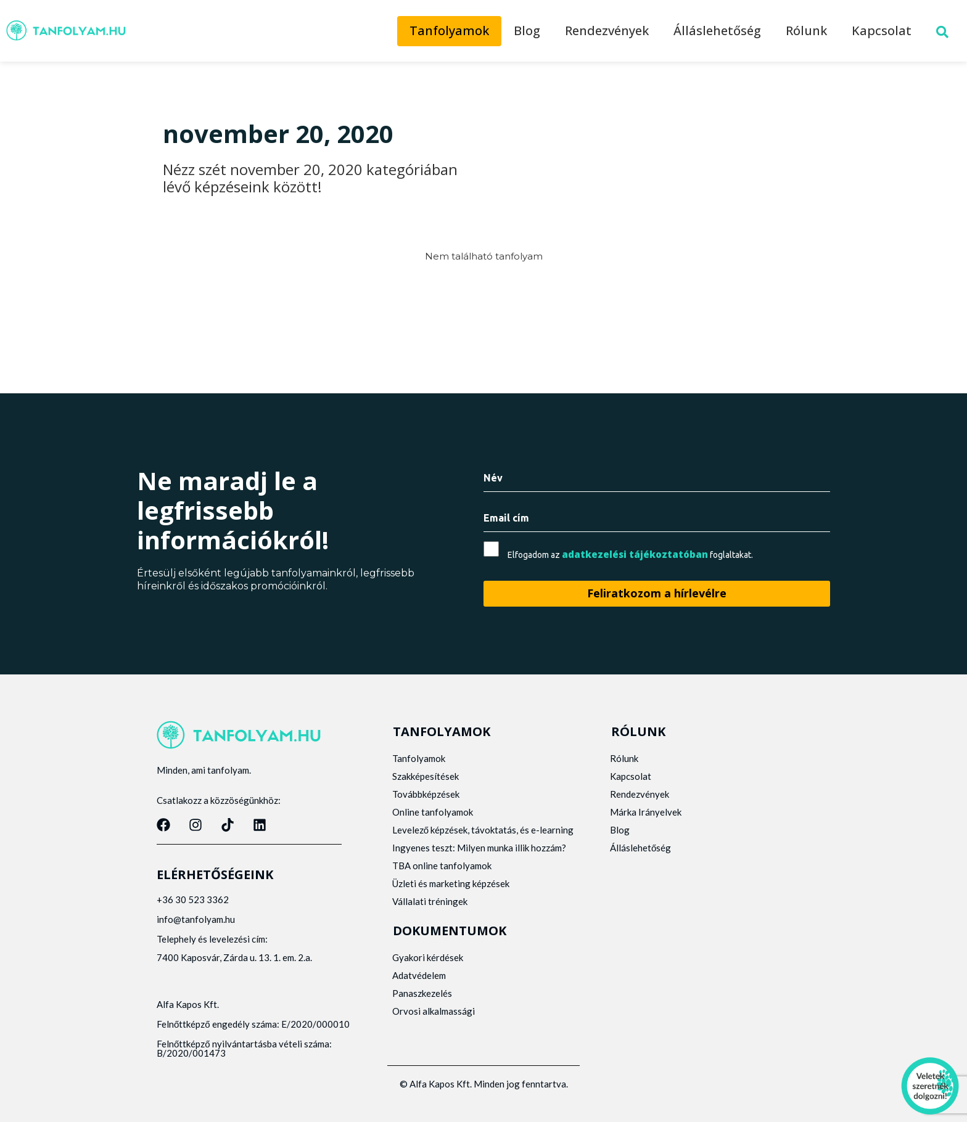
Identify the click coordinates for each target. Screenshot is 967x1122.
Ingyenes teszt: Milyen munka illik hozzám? (480, 856)
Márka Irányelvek (647, 811)
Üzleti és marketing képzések (451, 892)
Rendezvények (607, 30)
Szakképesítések (426, 776)
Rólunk (806, 30)
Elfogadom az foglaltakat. (630, 554)
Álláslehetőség (717, 30)
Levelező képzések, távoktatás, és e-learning (466, 834)
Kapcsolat (881, 30)
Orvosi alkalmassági (434, 1020)
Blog (527, 30)
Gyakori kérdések (428, 966)
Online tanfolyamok (433, 811)
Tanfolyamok (449, 30)
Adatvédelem (419, 984)
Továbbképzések (426, 794)
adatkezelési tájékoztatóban (635, 554)
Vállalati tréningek (430, 910)
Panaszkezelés (423, 1002)
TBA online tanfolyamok (442, 874)
